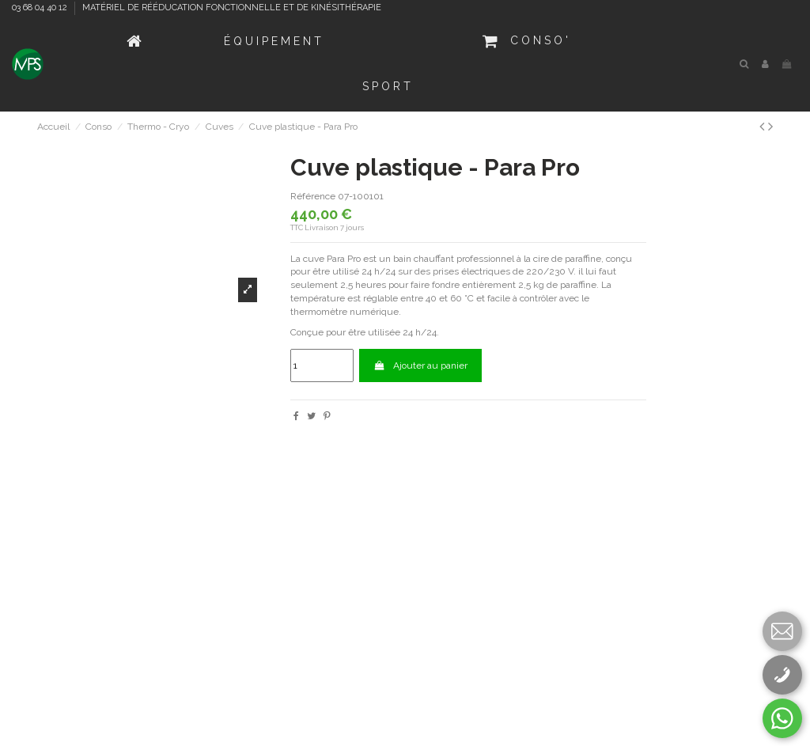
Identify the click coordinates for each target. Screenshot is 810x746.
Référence (312, 196)
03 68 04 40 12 (41, 7)
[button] (274, 41)
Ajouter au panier (420, 365)
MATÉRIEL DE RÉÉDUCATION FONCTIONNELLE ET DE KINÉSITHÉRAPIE (231, 7)
